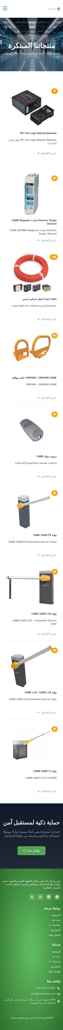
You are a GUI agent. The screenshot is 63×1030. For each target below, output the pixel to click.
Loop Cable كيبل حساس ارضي (40, 363)
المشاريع (55, 930)
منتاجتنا (54, 925)
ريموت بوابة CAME (46, 520)
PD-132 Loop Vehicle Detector (38, 147)
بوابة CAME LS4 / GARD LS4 (41, 756)
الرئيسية (56, 915)
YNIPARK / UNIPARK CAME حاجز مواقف (34, 441)
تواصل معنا (54, 934)
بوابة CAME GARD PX (45, 599)
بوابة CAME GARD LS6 (44, 677)
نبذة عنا (56, 920)
